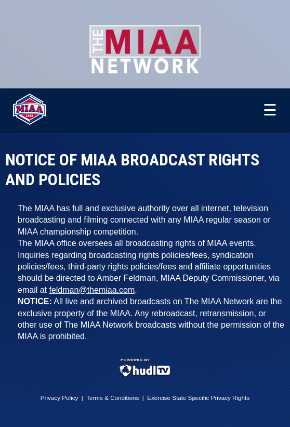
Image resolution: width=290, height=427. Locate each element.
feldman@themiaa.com (92, 290)
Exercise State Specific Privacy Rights (198, 397)
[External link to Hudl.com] (145, 375)
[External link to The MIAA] (29, 122)
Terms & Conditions (112, 397)
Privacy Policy (59, 397)
